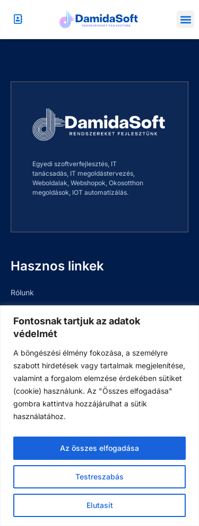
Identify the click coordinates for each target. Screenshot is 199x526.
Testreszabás (99, 476)
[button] (185, 19)
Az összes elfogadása (99, 447)
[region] (99, 415)
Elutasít (99, 505)
